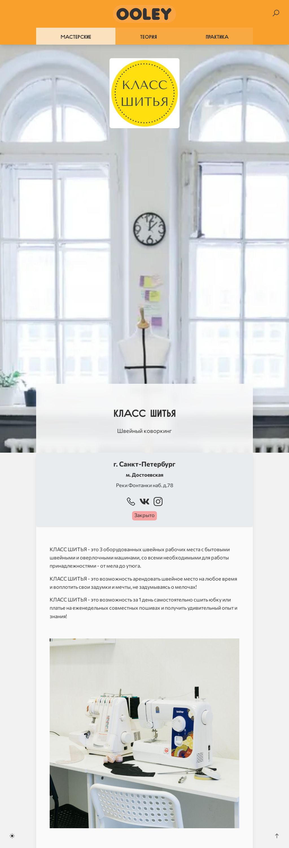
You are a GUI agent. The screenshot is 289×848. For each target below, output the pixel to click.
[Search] (275, 13)
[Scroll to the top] (276, 835)
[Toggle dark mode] (12, 835)
